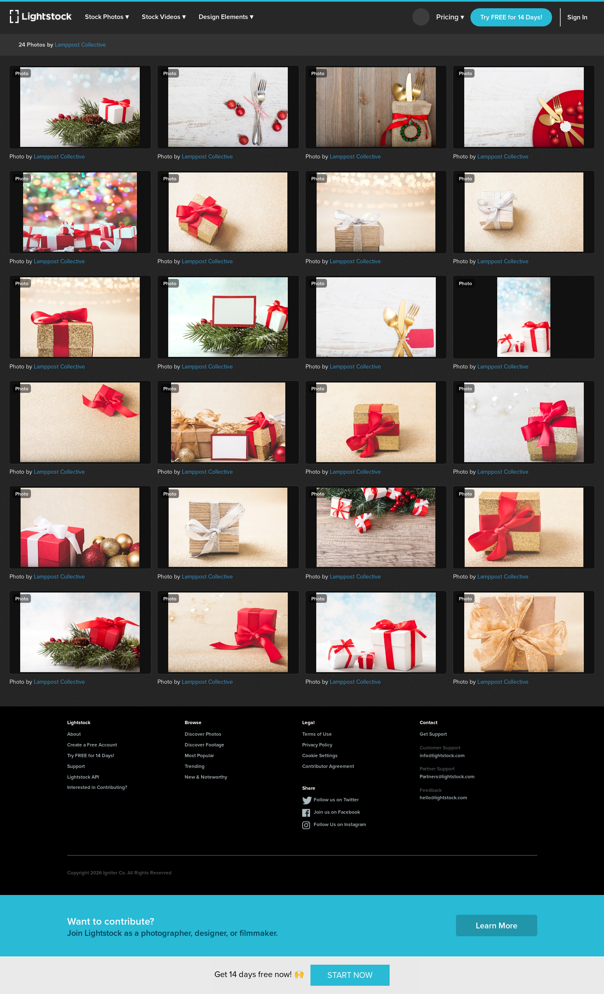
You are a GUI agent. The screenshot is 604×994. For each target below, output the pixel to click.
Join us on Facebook (337, 811)
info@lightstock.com (442, 755)
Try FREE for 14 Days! (511, 17)
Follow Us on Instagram (340, 824)
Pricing (450, 17)
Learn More (496, 925)
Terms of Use (317, 733)
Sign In (577, 17)
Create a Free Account (92, 744)
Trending (194, 766)
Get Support (433, 733)
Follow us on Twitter (336, 799)
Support (76, 766)
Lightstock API (83, 776)
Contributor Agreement (328, 766)
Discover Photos (203, 733)
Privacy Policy (317, 744)
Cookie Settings (320, 755)
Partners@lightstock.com (447, 776)
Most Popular (199, 755)
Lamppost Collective (80, 44)
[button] (107, 17)
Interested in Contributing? (97, 787)
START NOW (350, 975)
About (74, 733)
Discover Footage (204, 744)
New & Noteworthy (206, 776)
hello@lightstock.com (443, 797)
